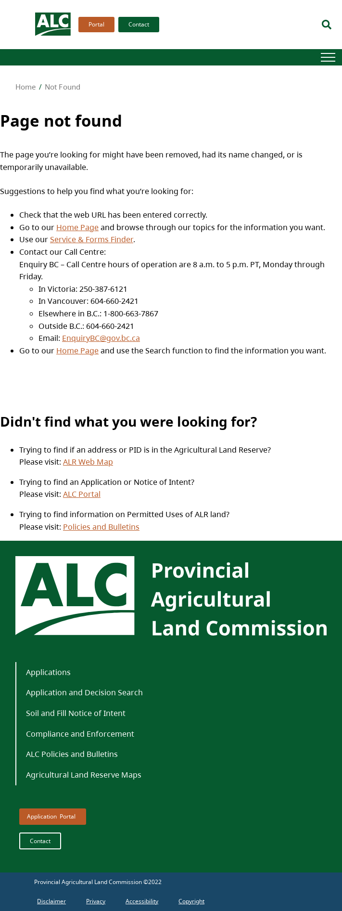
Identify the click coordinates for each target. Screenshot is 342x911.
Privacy (95, 901)
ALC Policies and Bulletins (72, 754)
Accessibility (142, 901)
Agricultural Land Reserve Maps (83, 774)
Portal (96, 24)
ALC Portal (82, 494)
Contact (138, 24)
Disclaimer (51, 901)
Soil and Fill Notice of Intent (76, 713)
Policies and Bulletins (101, 526)
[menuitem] (94, 24)
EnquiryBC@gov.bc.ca (101, 338)
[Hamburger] (328, 57)
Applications (48, 672)
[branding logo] (53, 25)
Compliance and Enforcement (80, 734)
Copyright (191, 901)
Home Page (77, 227)
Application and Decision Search (84, 692)
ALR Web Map (88, 461)
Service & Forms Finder (91, 239)
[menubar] (116, 24)
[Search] (326, 24)
